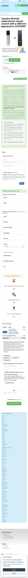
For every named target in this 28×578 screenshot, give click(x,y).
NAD (3, 476)
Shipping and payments (9, 538)
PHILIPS (4, 484)
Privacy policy (7, 535)
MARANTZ (4, 469)
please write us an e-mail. (11, 179)
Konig (3, 461)
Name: (5, 216)
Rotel (3, 489)
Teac (3, 503)
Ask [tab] (3, 152)
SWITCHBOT (5, 501)
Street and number (8, 227)
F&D (3, 439)
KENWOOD (4, 459)
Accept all (14, 569)
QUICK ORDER (9, 63)
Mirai (3, 472)
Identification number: (8, 261)
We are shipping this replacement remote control (19, 47)
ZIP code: (5, 238)
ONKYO (4, 478)
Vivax (3, 514)
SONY (3, 498)
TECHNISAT (5, 506)
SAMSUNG (4, 491)
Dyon (3, 434)
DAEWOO (4, 431)
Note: (14, 390)
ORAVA (4, 479)
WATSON (4, 516)
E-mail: (5, 197)
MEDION (4, 471)
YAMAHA (4, 521)
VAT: (4, 266)
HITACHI (4, 451)
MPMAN (4, 474)
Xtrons (3, 519)
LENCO (4, 462)
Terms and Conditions (8, 536)
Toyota (3, 511)
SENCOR (4, 493)
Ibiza (3, 454)
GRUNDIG (4, 444)
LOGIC (3, 466)
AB (3, 417)
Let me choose (6, 565)
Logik (3, 467)
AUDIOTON (4, 424)
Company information (8, 252)
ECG (3, 436)
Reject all (14, 573)
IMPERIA (4, 456)
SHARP (4, 494)
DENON (4, 432)
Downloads (6, 545)
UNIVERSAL (5, 513)
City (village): (6, 233)
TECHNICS (4, 504)
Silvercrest (4, 496)
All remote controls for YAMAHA (20, 78)
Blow (3, 427)
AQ (3, 422)
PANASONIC (5, 483)
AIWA (3, 419)
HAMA (3, 446)
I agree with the (10, 172)
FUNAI (3, 441)
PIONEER (4, 486)
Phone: (5, 203)
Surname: (6, 221)
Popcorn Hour (5, 488)
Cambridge (4, 429)
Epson (3, 437)
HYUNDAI (4, 452)
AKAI (3, 420)
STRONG (4, 499)
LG (3, 464)
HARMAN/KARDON (6, 447)
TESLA (3, 508)
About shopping (7, 548)
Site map (5, 547)
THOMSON (4, 509)
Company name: (7, 255)
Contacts (5, 534)
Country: (5, 244)
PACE (3, 481)
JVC (3, 457)
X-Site (3, 518)
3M (3, 415)
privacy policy (14, 172)
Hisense (4, 449)
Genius (3, 442)
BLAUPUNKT (5, 426)
